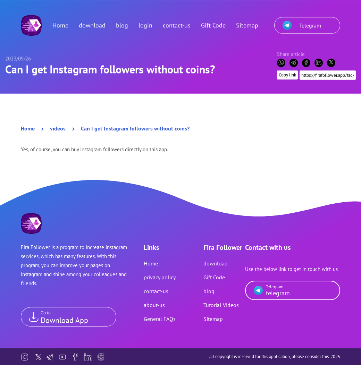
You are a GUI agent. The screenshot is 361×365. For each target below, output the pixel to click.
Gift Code (213, 22)
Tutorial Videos (221, 305)
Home (60, 22)
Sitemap (247, 22)
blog (122, 22)
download (92, 22)
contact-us (177, 22)
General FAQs (160, 318)
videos (58, 128)
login (145, 22)
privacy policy (160, 277)
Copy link (287, 72)
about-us (154, 305)
